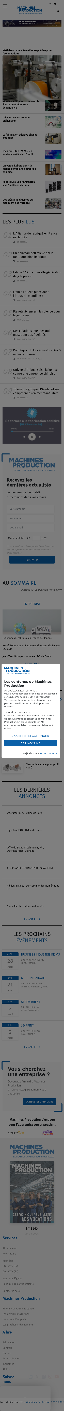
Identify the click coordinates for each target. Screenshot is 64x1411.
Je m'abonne (30, 743)
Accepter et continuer (30, 735)
